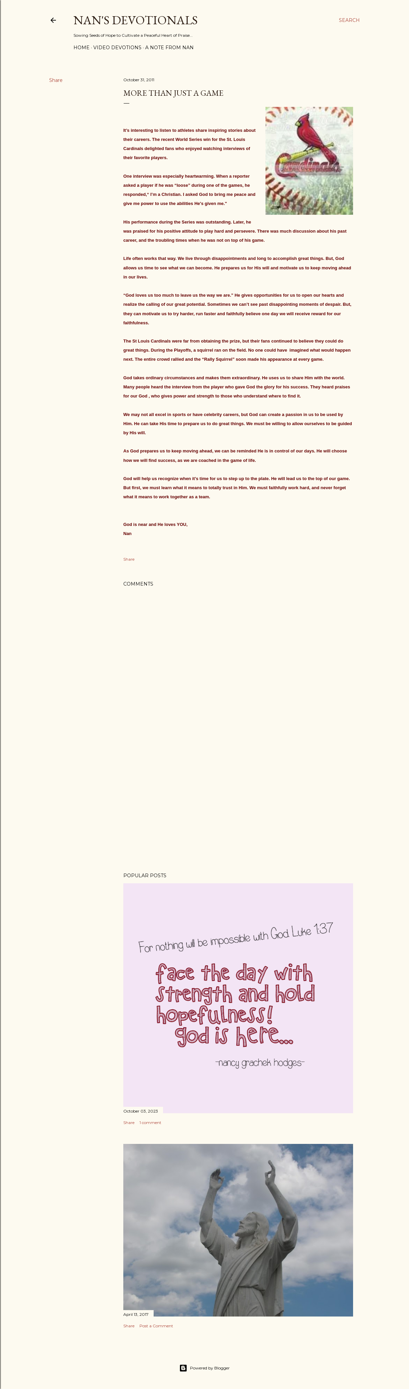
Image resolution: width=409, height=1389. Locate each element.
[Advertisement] (238, 808)
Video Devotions (117, 48)
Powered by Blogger (204, 1368)
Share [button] (56, 80)
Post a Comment (156, 1325)
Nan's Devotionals (135, 20)
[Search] (349, 20)
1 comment (150, 1122)
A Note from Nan (169, 48)
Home (81, 48)
